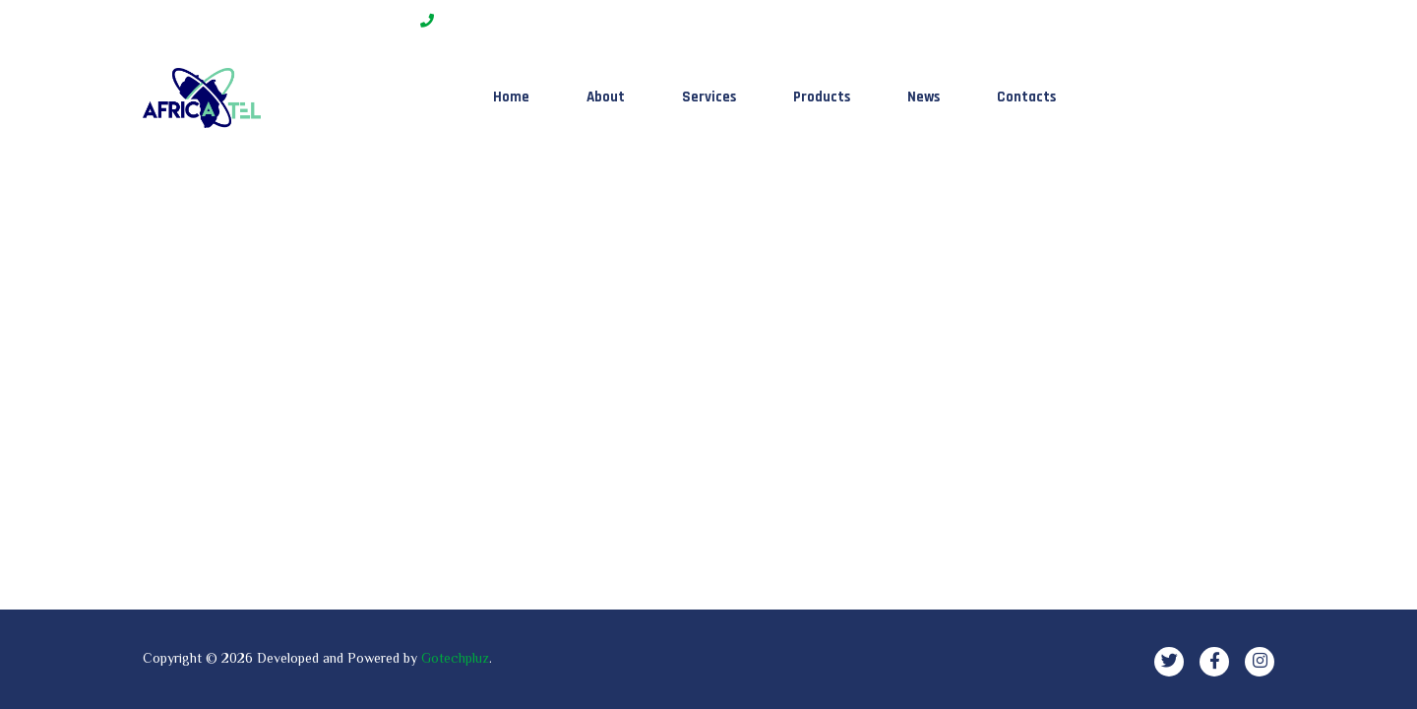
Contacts (1026, 97)
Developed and (302, 658)
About (605, 97)
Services (709, 97)
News (923, 97)
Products (821, 97)
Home (511, 97)
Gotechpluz (455, 658)
